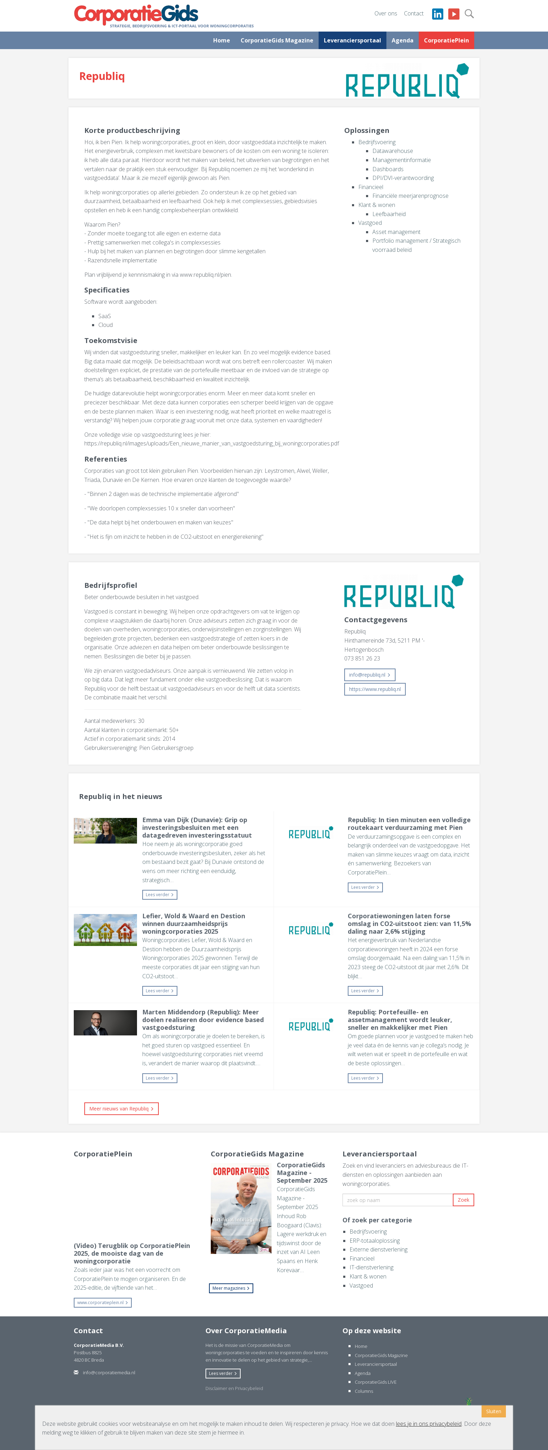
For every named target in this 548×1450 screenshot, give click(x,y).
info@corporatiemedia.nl (104, 1372)
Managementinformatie (401, 160)
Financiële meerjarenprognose (410, 196)
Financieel (370, 187)
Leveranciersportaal (352, 40)
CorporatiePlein (446, 40)
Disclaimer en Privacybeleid (234, 1388)
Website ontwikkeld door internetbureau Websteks (410, 1404)
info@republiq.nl (370, 674)
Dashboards (388, 169)
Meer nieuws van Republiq (121, 1108)
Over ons (385, 13)
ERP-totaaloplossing (375, 1240)
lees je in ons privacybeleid (429, 1424)
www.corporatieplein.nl (102, 1302)
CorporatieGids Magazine (277, 40)
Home (221, 40)
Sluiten (493, 1411)
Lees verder (160, 895)
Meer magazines (231, 1288)
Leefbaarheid (389, 214)
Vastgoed (370, 223)
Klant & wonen (376, 205)
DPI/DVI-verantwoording (403, 178)
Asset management (396, 232)
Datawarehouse (392, 151)
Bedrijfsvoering (377, 142)
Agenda (402, 40)
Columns (364, 1391)
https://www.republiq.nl (375, 689)
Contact (414, 13)
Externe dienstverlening (378, 1249)
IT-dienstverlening (371, 1267)
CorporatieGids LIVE (376, 1382)
